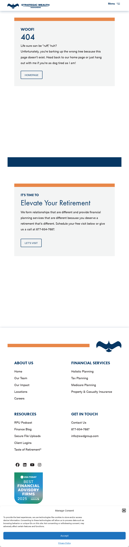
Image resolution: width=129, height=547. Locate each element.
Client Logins (23, 443)
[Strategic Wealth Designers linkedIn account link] (25, 465)
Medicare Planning (83, 385)
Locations (20, 391)
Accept (64, 535)
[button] (124, 510)
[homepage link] (28, 7)
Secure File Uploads (27, 436)
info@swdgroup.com (85, 436)
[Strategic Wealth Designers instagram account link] (39, 465)
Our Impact (21, 385)
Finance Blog (23, 429)
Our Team (20, 378)
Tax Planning (79, 378)
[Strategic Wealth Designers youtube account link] (32, 465)
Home (18, 371)
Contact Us (78, 422)
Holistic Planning (82, 371)
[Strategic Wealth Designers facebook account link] (17, 465)
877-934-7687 (80, 429)
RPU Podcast (23, 422)
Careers (19, 398)
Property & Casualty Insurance (91, 391)
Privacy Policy (64, 542)
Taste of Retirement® (27, 449)
